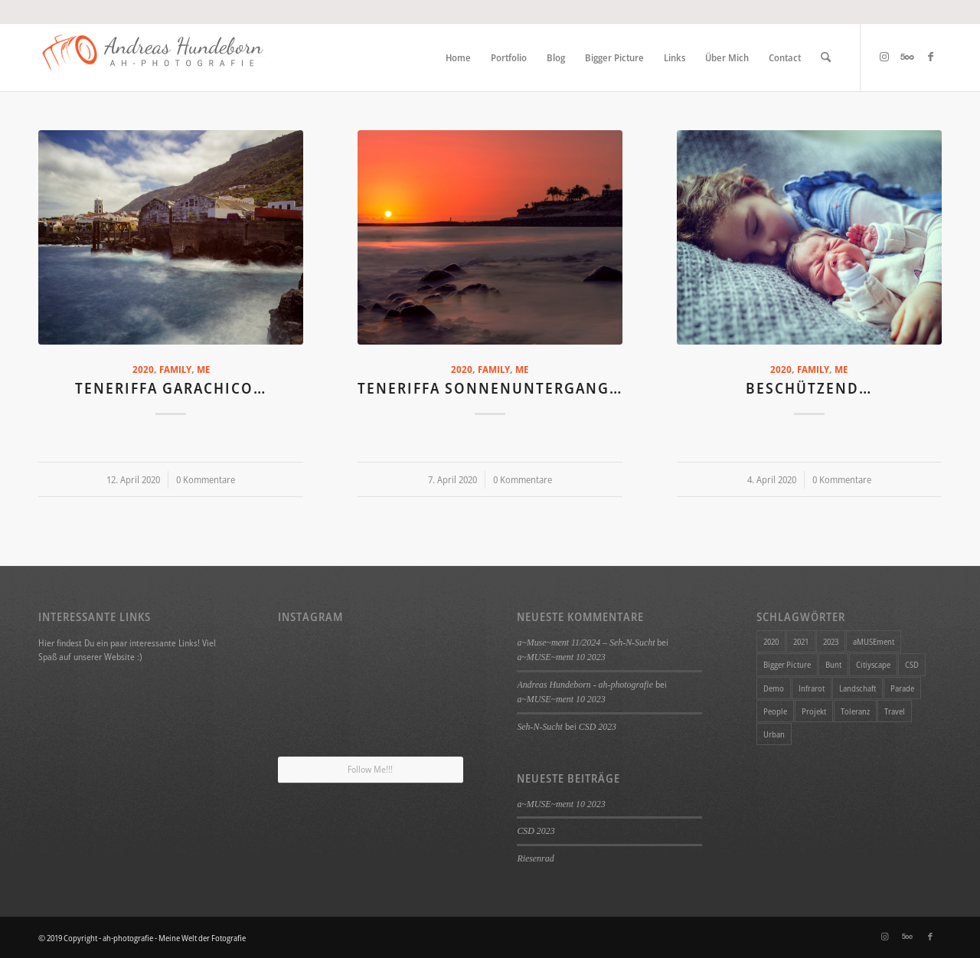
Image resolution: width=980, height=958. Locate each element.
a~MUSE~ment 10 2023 (561, 657)
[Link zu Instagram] (884, 56)
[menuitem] (458, 57)
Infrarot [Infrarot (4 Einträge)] (812, 688)
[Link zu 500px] (907, 56)
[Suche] (826, 57)
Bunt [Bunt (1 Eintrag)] (833, 664)
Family (175, 369)
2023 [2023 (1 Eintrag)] (830, 641)
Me (203, 369)
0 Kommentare (205, 479)
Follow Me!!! (370, 769)
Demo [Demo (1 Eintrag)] (773, 688)
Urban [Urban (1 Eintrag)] (774, 734)
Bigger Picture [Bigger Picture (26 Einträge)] (787, 664)
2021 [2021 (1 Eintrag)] (800, 641)
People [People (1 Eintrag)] (775, 711)
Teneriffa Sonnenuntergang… (490, 388)
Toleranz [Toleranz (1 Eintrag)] (855, 711)
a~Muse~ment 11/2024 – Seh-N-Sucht (586, 642)
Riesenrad (535, 858)
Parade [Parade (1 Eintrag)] (902, 688)
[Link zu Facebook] (930, 56)
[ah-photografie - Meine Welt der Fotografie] (153, 57)
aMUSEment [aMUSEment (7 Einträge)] (873, 641)
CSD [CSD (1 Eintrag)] (912, 664)
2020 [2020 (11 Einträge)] (771, 641)
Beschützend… (809, 388)
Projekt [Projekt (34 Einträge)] (814, 711)
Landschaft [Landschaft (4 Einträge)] (857, 688)
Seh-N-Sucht (539, 726)
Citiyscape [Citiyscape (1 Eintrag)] (873, 664)
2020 (143, 369)
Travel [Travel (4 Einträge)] (894, 711)
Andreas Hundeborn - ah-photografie (585, 684)
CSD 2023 (597, 726)
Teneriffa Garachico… (170, 388)
